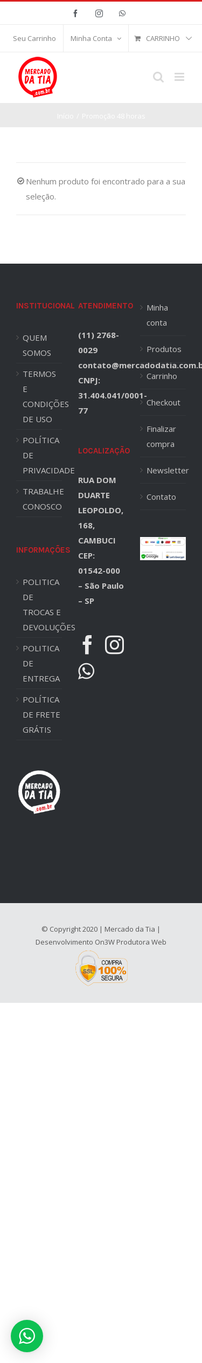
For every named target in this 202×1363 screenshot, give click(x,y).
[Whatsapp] (86, 671)
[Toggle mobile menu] (180, 76)
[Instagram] (114, 644)
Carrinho (162, 375)
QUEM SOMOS (37, 345)
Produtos (163, 348)
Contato (161, 496)
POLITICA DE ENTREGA (41, 663)
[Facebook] (87, 644)
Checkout (163, 402)
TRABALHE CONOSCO (42, 499)
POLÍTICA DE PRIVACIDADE (42, 455)
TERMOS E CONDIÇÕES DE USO (42, 396)
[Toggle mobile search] (158, 76)
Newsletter (163, 470)
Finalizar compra (161, 436)
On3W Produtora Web (130, 942)
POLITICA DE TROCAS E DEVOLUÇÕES (42, 604)
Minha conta (157, 315)
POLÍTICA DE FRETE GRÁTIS (41, 714)
